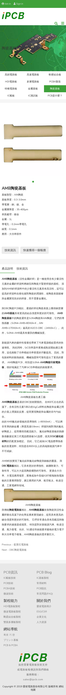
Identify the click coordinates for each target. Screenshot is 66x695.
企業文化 (41, 617)
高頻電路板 (11, 74)
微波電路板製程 (12, 611)
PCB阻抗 (41, 588)
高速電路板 (33, 74)
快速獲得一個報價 (34, 250)
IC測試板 (33, 95)
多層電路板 (33, 81)
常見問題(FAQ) (45, 593)
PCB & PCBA (11, 645)
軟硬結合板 (55, 74)
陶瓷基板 (55, 88)
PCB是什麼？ (55, 95)
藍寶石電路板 (21, 544)
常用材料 (41, 583)
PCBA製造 (55, 81)
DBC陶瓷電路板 (18, 550)
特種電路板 (11, 88)
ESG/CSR (42, 611)
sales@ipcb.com (33, 679)
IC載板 (11, 95)
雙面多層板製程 (12, 622)
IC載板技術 (10, 578)
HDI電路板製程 (12, 606)
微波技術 (8, 593)
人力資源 (41, 622)
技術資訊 (10, 250)
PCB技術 (8, 583)
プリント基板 (11, 640)
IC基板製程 (43, 578)
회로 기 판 (9, 634)
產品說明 (7, 269)
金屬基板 (33, 88)
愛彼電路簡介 (44, 606)
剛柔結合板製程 (12, 617)
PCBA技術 (9, 588)
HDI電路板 (11, 81)
